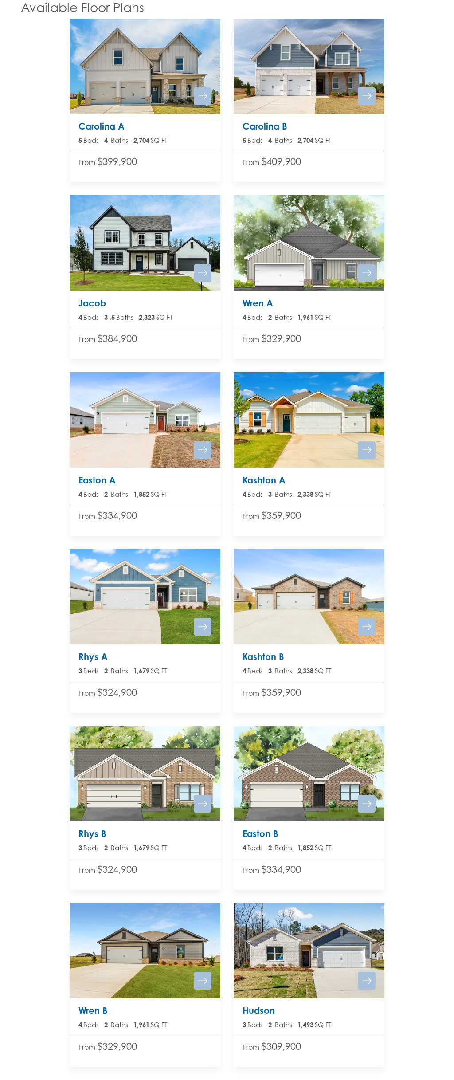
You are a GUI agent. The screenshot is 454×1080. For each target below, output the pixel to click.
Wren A (258, 303)
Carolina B (265, 126)
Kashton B (263, 656)
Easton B (260, 833)
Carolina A (101, 126)
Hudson (259, 1010)
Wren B (93, 1010)
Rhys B (92, 833)
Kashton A (264, 480)
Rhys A (93, 656)
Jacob (92, 303)
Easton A (97, 480)
